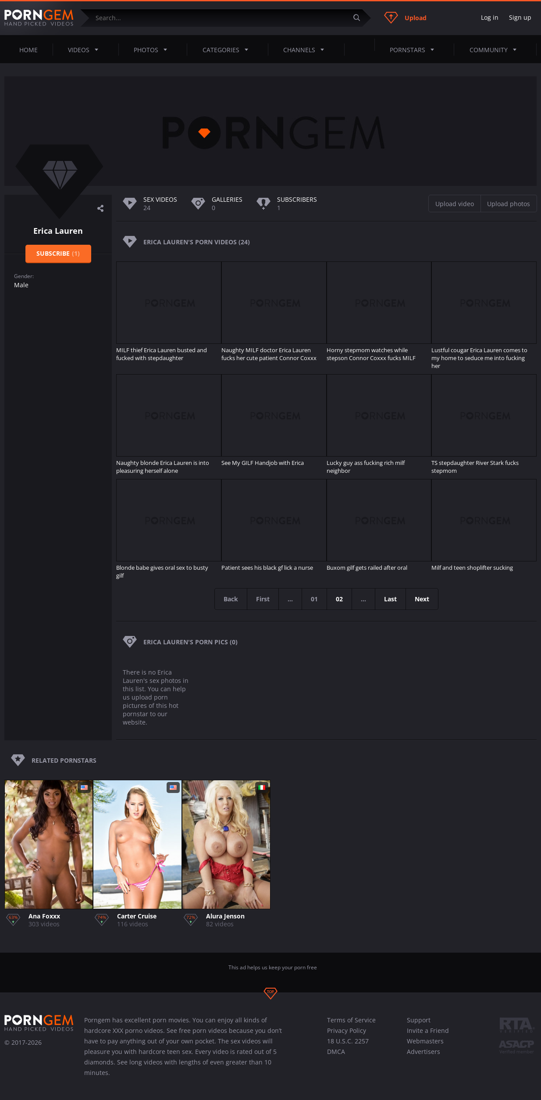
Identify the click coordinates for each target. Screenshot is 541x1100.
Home (28, 50)
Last (390, 599)
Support (419, 1020)
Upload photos (508, 204)
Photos (153, 50)
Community (496, 50)
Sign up (520, 17)
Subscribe (58, 253)
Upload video (454, 204)
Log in (489, 17)
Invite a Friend (428, 1030)
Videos (85, 50)
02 (339, 599)
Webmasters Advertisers (425, 1046)
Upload (405, 18)
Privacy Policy (346, 1030)
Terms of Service (351, 1020)
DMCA (336, 1051)
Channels (306, 50)
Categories (228, 50)
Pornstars (414, 50)
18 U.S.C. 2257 (348, 1041)
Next (422, 599)
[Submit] (360, 18)
